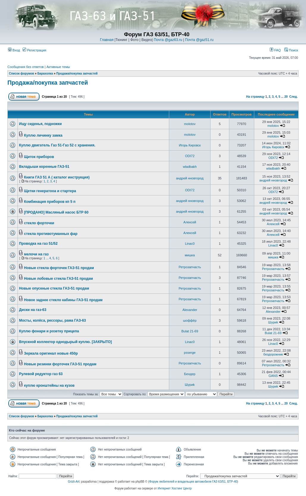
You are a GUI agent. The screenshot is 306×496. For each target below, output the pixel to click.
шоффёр (190, 320)
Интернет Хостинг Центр (175, 488)
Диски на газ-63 (32, 310)
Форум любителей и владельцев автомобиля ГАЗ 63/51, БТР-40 (193, 481)
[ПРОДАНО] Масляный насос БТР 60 (56, 212)
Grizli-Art (73, 481)
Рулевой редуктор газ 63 (41, 374)
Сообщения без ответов (25, 67)
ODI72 (189, 156)
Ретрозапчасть (190, 267)
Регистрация (34, 50)
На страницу (255, 96)
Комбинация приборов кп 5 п (50, 202)
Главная (107, 40)
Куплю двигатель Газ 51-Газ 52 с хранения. (57, 145)
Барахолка (45, 73)
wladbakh (190, 166)
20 (286, 96)
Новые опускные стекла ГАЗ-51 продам (54, 288)
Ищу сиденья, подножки (40, 124)
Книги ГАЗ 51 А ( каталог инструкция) (57, 177)
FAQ (275, 50)
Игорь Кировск (190, 145)
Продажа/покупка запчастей (77, 73)
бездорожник (273, 354)
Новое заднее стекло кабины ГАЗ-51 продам (63, 300)
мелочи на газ (36, 254)
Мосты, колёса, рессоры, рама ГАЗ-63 (52, 320)
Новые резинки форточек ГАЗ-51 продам (60, 364)
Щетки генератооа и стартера (50, 191)
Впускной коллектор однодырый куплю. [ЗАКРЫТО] (65, 342)
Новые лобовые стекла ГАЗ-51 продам (58, 279)
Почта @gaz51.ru (199, 40)
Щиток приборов (39, 157)
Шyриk (273, 322)
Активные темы (58, 67)
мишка (190, 255)
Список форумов (21, 73)
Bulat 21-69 (189, 331)
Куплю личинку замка (43, 135)
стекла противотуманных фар (50, 234)
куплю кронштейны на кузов (49, 385)
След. (293, 96)
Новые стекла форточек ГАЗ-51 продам (59, 268)
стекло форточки (39, 223)
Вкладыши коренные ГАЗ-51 (44, 167)
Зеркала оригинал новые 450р (51, 353)
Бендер (189, 374)
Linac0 (189, 243)
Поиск (291, 50)
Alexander (189, 310)
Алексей (189, 222)
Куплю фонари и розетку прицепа (49, 331)
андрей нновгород (189, 178)
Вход (14, 50)
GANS (273, 375)
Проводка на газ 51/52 (38, 243)
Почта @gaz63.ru (168, 40)
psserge (190, 352)
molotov (190, 124)
